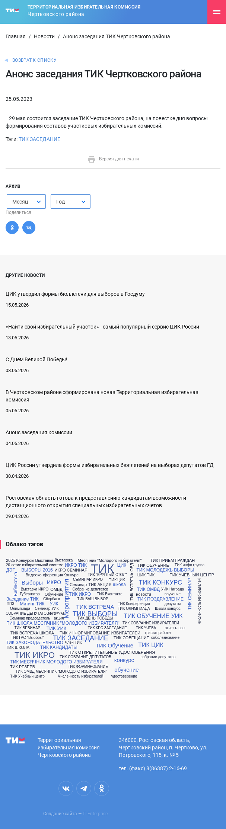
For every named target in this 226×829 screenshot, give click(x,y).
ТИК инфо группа (189, 565)
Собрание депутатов (90, 589)
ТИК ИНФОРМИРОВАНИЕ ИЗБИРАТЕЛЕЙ (100, 633)
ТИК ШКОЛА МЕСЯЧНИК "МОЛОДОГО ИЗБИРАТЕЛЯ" (63, 623)
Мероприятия (67, 599)
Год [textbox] (60, 202)
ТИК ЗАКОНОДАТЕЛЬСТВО (34, 642)
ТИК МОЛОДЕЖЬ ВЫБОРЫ (165, 570)
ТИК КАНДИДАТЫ (58, 647)
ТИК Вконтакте (109, 594)
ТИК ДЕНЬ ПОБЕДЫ (95, 618)
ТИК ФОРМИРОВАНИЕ (88, 667)
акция (59, 618)
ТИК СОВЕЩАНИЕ (131, 638)
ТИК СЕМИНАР (190, 594)
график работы (158, 633)
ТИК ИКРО (80, 594)
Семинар (78, 585)
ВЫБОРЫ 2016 (36, 570)
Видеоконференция (44, 575)
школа (119, 584)
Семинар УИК (46, 609)
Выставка (44, 560)
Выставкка (64, 560)
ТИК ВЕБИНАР (28, 628)
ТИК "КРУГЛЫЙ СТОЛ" (107, 575)
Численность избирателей (81, 676)
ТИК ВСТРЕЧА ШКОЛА (32, 633)
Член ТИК (73, 642)
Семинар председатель (29, 618)
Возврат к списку (34, 60)
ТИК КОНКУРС (160, 582)
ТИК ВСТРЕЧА (95, 606)
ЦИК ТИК (146, 575)
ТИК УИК (57, 628)
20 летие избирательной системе (34, 565)
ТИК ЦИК (150, 645)
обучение (126, 669)
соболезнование (165, 638)
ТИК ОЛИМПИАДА (134, 609)
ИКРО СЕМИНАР (71, 570)
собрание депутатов (158, 657)
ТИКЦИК (117, 580)
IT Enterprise (95, 813)
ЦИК (121, 565)
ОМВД (56, 590)
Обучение (54, 594)
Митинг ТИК (32, 604)
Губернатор (29, 594)
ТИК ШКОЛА (17, 648)
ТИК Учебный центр (27, 676)
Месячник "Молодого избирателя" (109, 560)
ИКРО (54, 582)
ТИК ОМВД (148, 589)
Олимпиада (20, 609)
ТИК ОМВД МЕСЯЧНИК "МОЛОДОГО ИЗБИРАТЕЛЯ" (61, 671)
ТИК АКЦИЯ (100, 585)
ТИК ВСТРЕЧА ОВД (132, 582)
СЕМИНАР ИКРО (88, 580)
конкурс (124, 660)
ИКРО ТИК (76, 565)
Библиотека (15, 584)
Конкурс (71, 575)
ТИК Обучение (114, 645)
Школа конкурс (168, 609)
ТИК (102, 569)
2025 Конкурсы (20, 560)
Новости (44, 36)
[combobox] (26, 201)
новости (143, 594)
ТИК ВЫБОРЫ (95, 614)
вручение (173, 594)
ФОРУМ (56, 614)
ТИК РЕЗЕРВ (22, 667)
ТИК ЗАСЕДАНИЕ (39, 139)
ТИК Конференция (134, 604)
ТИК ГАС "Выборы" (27, 638)
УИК (54, 604)
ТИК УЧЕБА (146, 628)
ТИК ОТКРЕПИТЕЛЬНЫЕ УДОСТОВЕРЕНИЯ (112, 652)
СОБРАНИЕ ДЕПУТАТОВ (27, 613)
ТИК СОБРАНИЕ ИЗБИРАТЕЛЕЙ (150, 623)
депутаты (173, 604)
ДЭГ (10, 570)
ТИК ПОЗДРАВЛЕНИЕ (160, 599)
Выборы (32, 582)
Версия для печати (113, 158)
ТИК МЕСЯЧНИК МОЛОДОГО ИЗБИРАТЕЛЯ (56, 662)
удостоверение (124, 676)
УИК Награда (172, 589)
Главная (16, 36)
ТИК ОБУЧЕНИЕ (153, 565)
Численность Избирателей (199, 601)
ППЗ (10, 604)
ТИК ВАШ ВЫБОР (92, 599)
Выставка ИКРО (34, 589)
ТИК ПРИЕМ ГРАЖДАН (172, 560)
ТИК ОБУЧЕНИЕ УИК (153, 616)
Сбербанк (51, 599)
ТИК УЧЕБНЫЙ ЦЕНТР (192, 575)
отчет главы (175, 628)
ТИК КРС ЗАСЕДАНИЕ (107, 628)
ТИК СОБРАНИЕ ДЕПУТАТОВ (85, 657)
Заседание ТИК (22, 599)
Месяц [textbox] (20, 202)
